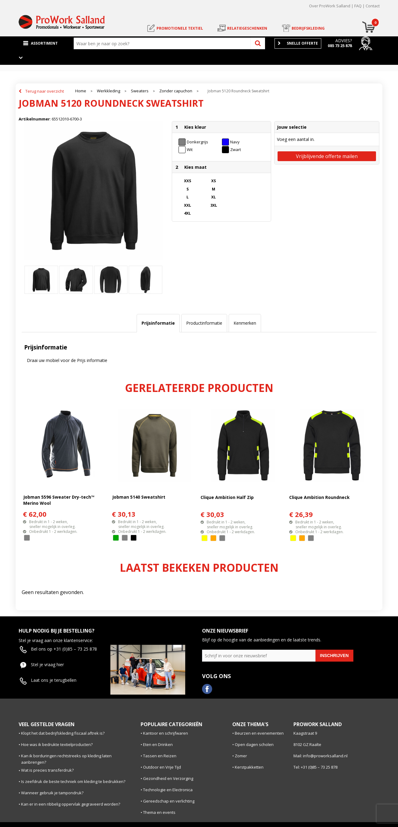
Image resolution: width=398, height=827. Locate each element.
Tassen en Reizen (159, 756)
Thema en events (159, 812)
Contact (373, 6)
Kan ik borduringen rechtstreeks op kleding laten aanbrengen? (66, 759)
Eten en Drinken (158, 744)
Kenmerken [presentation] (245, 323)
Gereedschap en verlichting (168, 801)
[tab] (158, 323)
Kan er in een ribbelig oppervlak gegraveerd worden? (70, 804)
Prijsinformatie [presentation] (158, 323)
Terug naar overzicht (44, 91)
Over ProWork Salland (329, 6)
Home (80, 91)
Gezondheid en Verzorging (168, 778)
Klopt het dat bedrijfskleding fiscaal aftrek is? (63, 733)
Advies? (343, 40)
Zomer (241, 756)
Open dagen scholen (254, 744)
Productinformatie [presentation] (204, 323)
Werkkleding (108, 91)
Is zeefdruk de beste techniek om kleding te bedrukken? (73, 781)
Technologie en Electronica (168, 789)
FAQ (358, 6)
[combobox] (163, 43)
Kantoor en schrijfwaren (165, 733)
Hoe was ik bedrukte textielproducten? (57, 744)
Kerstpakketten (249, 767)
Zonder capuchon (175, 91)
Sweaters (140, 91)
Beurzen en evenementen (259, 733)
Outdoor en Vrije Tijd (162, 767)
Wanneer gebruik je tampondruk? (52, 793)
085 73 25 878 (340, 45)
